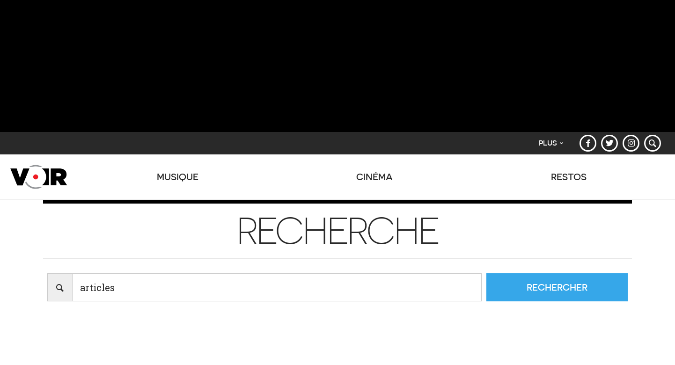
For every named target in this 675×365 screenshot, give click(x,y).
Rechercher (557, 287)
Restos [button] (569, 181)
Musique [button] (178, 181)
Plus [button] (551, 143)
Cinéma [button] (375, 181)
